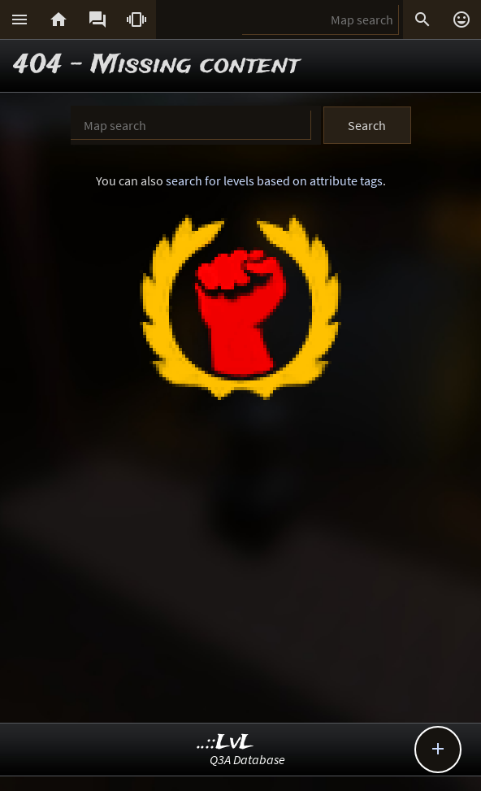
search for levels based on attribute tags (274, 180)
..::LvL (225, 742)
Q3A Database (247, 759)
